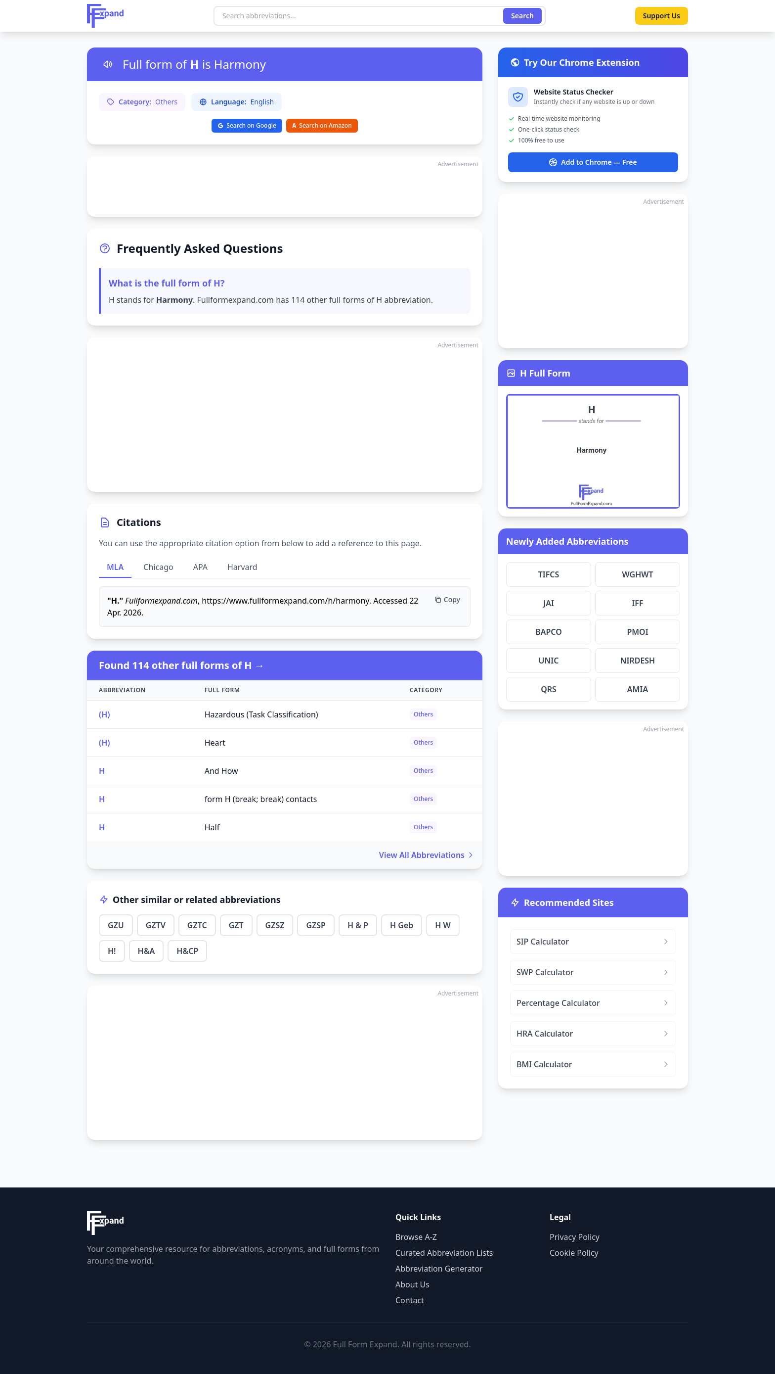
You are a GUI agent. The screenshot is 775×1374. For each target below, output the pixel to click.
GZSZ (275, 925)
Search (522, 15)
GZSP (315, 925)
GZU (116, 925)
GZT (236, 925)
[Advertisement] (284, 186)
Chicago (158, 567)
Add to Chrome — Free (593, 162)
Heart (215, 742)
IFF (637, 603)
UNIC (549, 660)
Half (212, 827)
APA (200, 567)
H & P (357, 925)
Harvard (242, 567)
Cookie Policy (574, 1252)
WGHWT (637, 574)
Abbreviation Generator (439, 1268)
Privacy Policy (575, 1237)
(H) (104, 714)
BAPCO (548, 631)
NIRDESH (637, 660)
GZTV (156, 925)
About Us (412, 1284)
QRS (549, 689)
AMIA (637, 689)
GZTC (197, 925)
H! (112, 951)
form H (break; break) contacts (261, 799)
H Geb (401, 925)
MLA (115, 567)
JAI (548, 603)
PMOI (637, 631)
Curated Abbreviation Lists (444, 1252)
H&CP (187, 951)
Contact (409, 1300)
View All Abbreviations (426, 855)
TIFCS (549, 574)
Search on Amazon (322, 125)
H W (443, 925)
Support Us (661, 15)
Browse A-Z (416, 1237)
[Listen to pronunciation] (108, 64)
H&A (146, 951)
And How (221, 770)
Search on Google (246, 125)
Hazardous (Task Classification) (261, 714)
